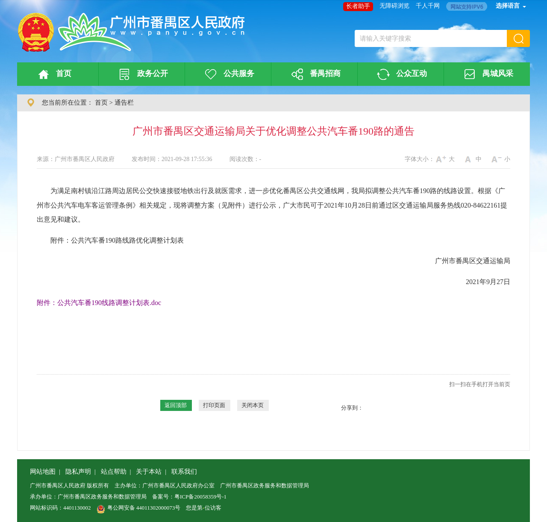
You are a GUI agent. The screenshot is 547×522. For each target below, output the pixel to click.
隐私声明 (78, 471)
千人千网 (428, 6)
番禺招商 (314, 74)
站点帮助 (113, 471)
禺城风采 (487, 74)
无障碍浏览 (394, 6)
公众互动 (401, 74)
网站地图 (43, 471)
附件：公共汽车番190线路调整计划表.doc (99, 302)
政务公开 (142, 74)
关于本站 (149, 471)
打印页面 (214, 405)
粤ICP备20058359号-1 (200, 496)
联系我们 (184, 471)
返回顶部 (176, 405)
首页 (53, 74)
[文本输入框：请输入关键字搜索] (431, 38)
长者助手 (358, 6)
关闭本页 (252, 405)
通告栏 (124, 102)
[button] (518, 38)
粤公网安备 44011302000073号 (139, 507)
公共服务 (228, 74)
